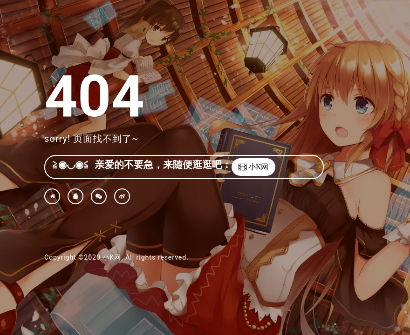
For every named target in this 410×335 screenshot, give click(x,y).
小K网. (112, 257)
